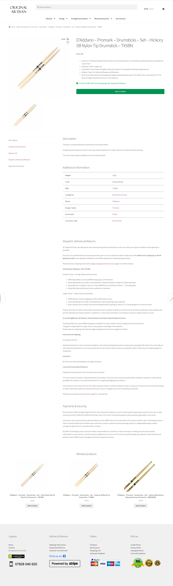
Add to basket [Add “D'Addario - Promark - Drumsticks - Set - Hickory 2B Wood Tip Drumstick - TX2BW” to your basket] (86, 506)
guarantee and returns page (84, 394)
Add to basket (120, 91)
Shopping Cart (95, 550)
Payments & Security (16, 166)
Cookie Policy (136, 545)
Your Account (121, 19)
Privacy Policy (136, 548)
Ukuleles (49, 19)
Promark (115, 208)
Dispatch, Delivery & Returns (19, 159)
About (11, 545)
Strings (62, 19)
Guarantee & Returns (57, 548)
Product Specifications (17, 147)
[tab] (32, 140)
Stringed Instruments (79, 19)
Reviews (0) (13, 153)
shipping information (83, 264)
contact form (143, 386)
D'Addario (116, 201)
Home (13, 27)
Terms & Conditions (138, 553)
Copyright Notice (137, 550)
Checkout (93, 545)
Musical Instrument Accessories (27, 27)
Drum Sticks (116, 221)
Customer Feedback (97, 553)
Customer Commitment (58, 550)
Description (13, 140)
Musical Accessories (101, 19)
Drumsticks (43, 27)
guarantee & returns (107, 264)
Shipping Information (57, 545)
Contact (12, 548)
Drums (114, 214)
